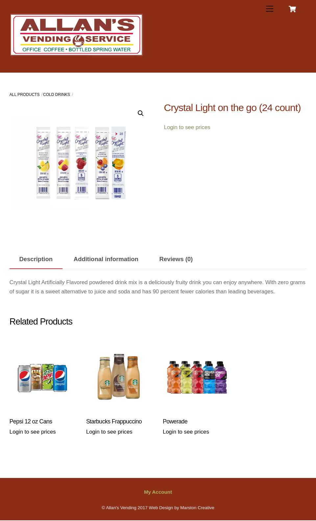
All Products (25, 94)
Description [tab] (36, 259)
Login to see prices (187, 127)
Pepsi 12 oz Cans (31, 421)
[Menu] (269, 9)
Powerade (175, 421)
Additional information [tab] (106, 259)
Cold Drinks (56, 94)
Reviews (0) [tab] (176, 259)
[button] (141, 113)
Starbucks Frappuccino (114, 421)
